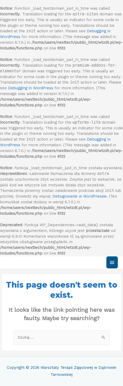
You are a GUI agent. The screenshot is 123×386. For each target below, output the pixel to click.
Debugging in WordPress (30, 88)
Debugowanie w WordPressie (80, 196)
